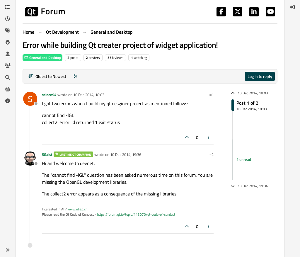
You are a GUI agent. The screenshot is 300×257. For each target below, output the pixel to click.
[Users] (7, 54)
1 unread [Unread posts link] (243, 159)
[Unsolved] (7, 100)
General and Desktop (42, 57)
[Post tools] (208, 137)
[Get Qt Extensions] (7, 89)
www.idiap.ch (77, 209)
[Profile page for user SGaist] (30, 159)
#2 (211, 154)
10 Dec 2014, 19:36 (125, 154)
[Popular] (7, 42)
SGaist (47, 154)
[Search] (7, 77)
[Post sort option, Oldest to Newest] (47, 76)
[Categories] (7, 7)
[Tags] (7, 30)
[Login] (292, 7)
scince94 (49, 95)
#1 (211, 95)
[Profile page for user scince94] (30, 99)
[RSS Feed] (75, 76)
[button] (7, 250)
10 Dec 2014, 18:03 (88, 95)
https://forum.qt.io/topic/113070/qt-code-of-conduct (136, 214)
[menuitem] (292, 7)
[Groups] (7, 65)
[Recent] (7, 18)
